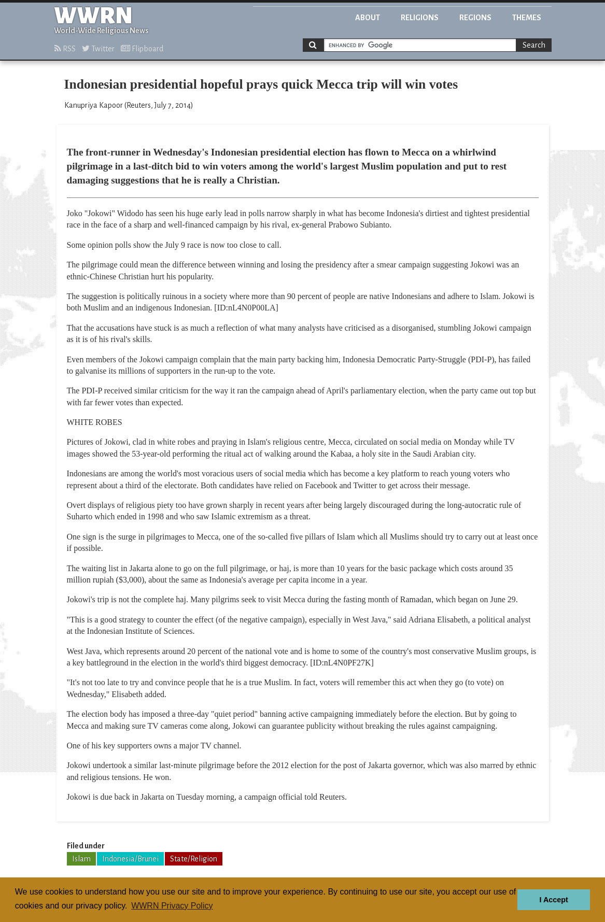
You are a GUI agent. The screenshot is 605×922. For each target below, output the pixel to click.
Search (534, 45)
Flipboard (142, 49)
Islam (81, 859)
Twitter (98, 49)
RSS (65, 49)
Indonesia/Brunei (130, 859)
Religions (420, 17)
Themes (526, 17)
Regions (475, 17)
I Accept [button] (553, 900)
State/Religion (193, 859)
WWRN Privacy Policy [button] (172, 905)
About (367, 17)
